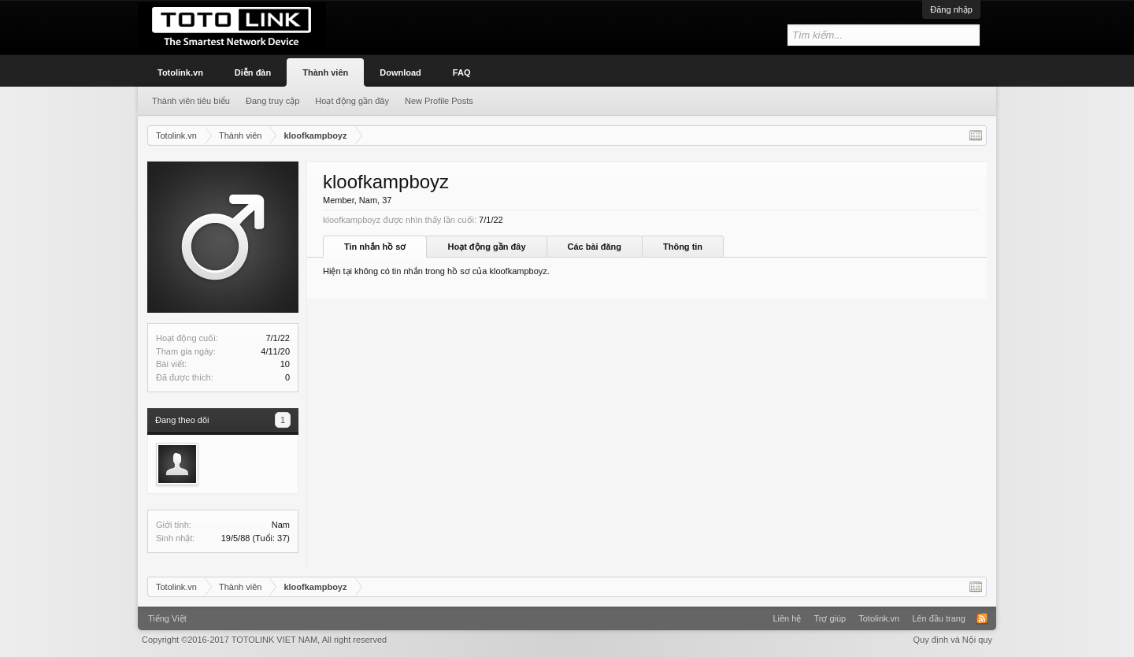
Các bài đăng (594, 246)
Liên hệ (787, 618)
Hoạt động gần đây (486, 246)
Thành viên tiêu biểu (191, 101)
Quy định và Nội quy (953, 639)
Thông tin (682, 246)
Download (400, 72)
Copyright (264, 639)
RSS (982, 618)
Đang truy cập (272, 101)
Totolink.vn (180, 72)
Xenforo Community (567, 613)
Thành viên (325, 72)
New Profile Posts (439, 101)
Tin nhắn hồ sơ (375, 246)
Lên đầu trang (938, 618)
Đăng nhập (951, 9)
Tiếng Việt (167, 618)
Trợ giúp (829, 618)
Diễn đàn (253, 72)
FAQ (462, 72)
